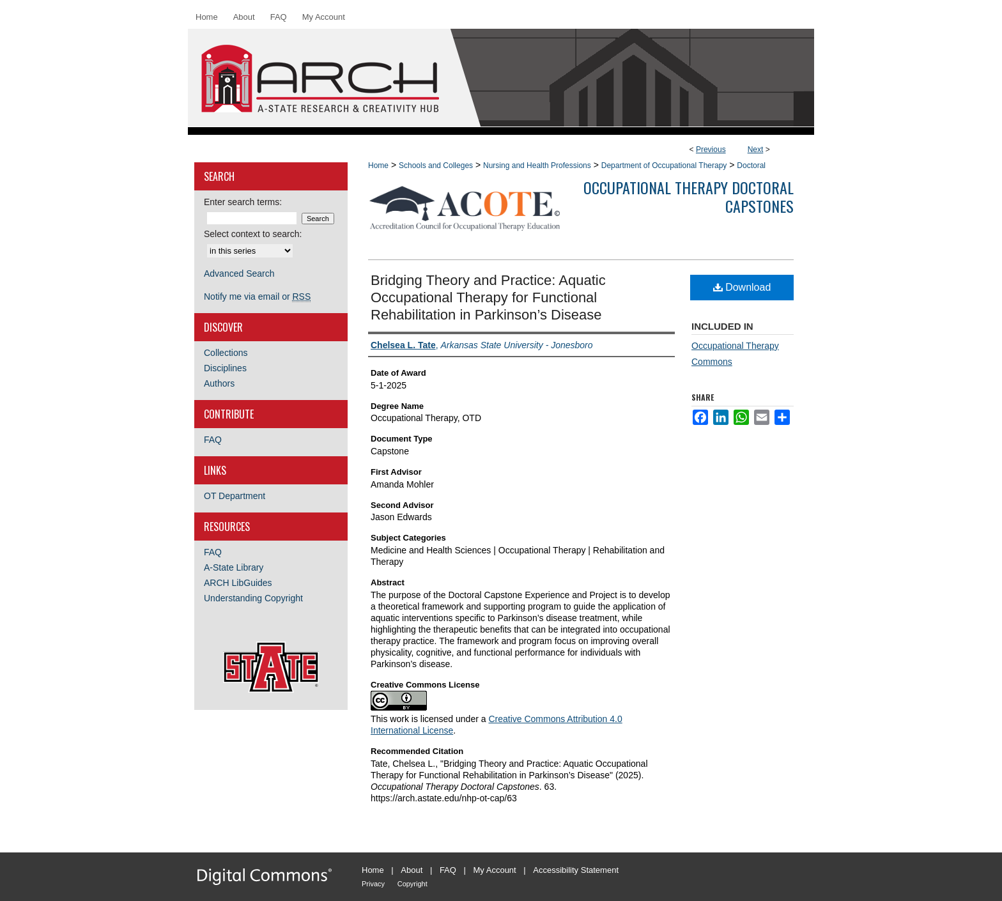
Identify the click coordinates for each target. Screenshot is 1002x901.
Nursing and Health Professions (537, 165)
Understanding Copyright (253, 598)
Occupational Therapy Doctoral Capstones (688, 196)
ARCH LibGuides (238, 583)
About (411, 870)
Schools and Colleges (436, 165)
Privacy (373, 884)
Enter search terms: (243, 202)
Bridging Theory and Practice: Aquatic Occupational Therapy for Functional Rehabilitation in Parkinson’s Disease (488, 297)
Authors (219, 383)
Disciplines (225, 368)
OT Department (234, 496)
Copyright (412, 884)
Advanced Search (239, 273)
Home (378, 165)
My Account (495, 870)
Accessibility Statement (576, 870)
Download (742, 287)
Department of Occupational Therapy (664, 165)
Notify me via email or (257, 296)
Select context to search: (253, 234)
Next (756, 149)
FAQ (213, 440)
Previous (711, 149)
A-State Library (233, 567)
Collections (225, 353)
